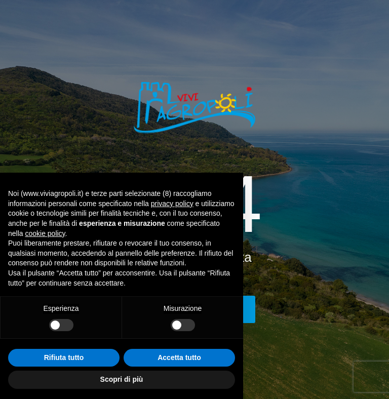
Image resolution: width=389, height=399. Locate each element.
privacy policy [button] (172, 204)
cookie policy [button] (45, 233)
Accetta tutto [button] (179, 357)
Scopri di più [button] (121, 379)
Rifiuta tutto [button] (64, 357)
